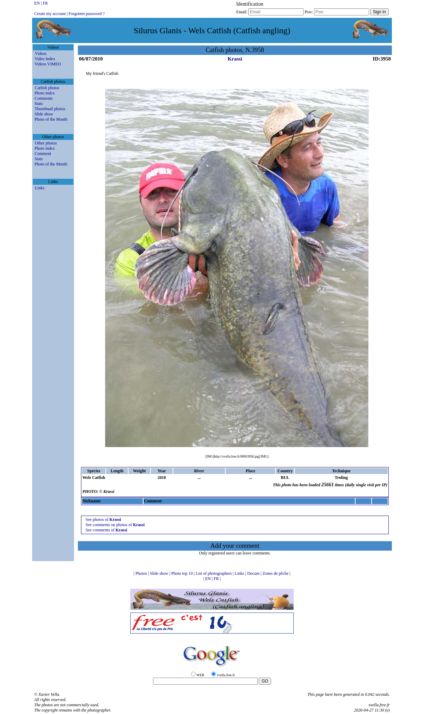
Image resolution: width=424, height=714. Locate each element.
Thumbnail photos (50, 108)
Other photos (46, 143)
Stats (39, 103)
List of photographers (214, 573)
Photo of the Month (51, 119)
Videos (40, 53)
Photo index (45, 93)
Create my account (50, 13)
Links (39, 187)
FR (45, 3)
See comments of (106, 530)
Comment (43, 153)
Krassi (235, 59)
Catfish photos (47, 87)
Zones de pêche (276, 573)
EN (37, 3)
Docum (254, 573)
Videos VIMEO (48, 64)
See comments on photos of (115, 524)
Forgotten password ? (86, 13)
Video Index (45, 58)
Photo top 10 (182, 573)
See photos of (103, 519)
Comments (44, 98)
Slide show (44, 114)
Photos (142, 573)
